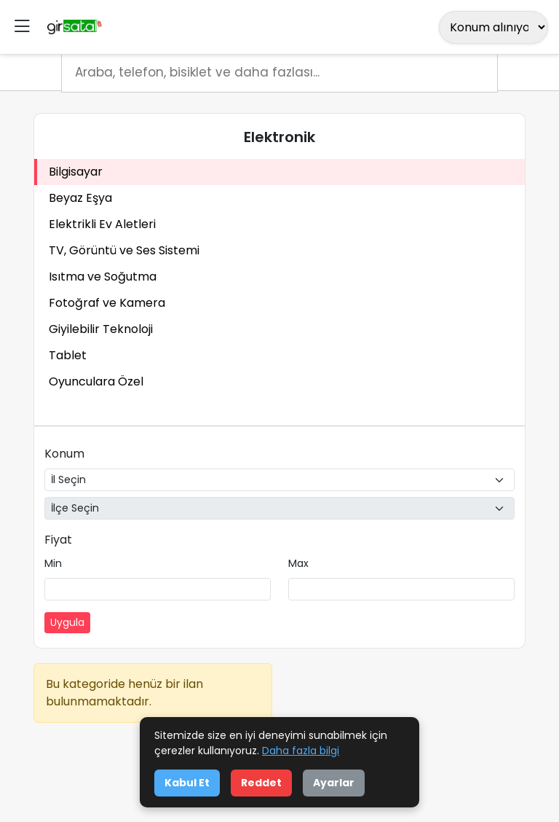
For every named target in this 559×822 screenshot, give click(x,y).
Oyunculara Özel (96, 381)
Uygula (67, 622)
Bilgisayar (76, 171)
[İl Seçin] (279, 480)
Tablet (68, 355)
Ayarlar (333, 782)
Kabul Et (187, 782)
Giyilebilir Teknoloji (101, 329)
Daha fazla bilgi (300, 750)
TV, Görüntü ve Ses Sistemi (124, 250)
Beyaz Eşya (80, 197)
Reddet (261, 782)
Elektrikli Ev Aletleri (102, 224)
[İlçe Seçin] (279, 508)
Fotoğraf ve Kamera (107, 302)
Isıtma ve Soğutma (102, 276)
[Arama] (279, 72)
